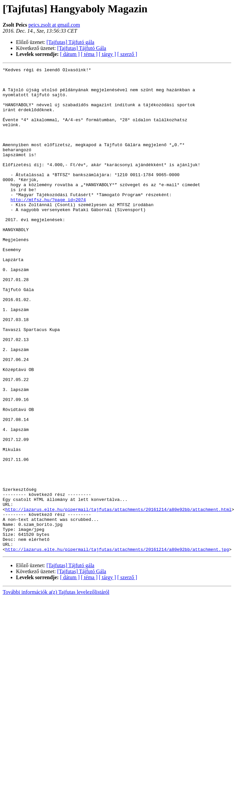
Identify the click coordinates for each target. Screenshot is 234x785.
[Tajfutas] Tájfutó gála (70, 42)
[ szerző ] (127, 54)
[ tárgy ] (107, 54)
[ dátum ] (70, 54)
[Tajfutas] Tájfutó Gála (81, 48)
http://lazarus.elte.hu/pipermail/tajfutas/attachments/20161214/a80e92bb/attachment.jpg (117, 646)
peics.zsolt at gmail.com (54, 25)
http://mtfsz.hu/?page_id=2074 (48, 226)
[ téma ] (89, 54)
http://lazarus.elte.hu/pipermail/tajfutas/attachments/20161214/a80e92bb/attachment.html (118, 598)
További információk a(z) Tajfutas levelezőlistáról (56, 689)
